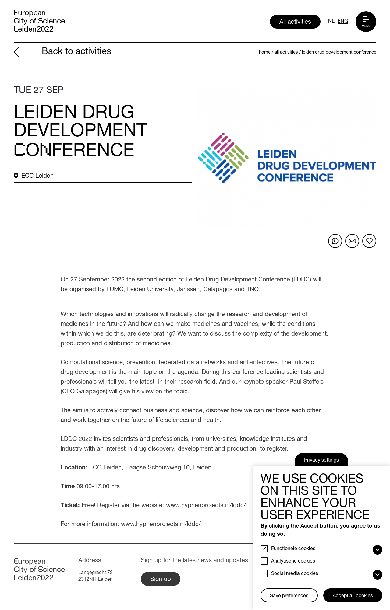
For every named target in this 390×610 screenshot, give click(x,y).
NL (331, 21)
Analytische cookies (293, 561)
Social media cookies (294, 574)
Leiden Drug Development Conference (339, 52)
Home (265, 52)
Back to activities (62, 53)
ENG (343, 21)
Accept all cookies (353, 596)
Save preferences (289, 596)
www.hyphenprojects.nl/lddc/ (206, 506)
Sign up (160, 580)
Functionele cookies (293, 549)
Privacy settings (321, 460)
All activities (295, 22)
